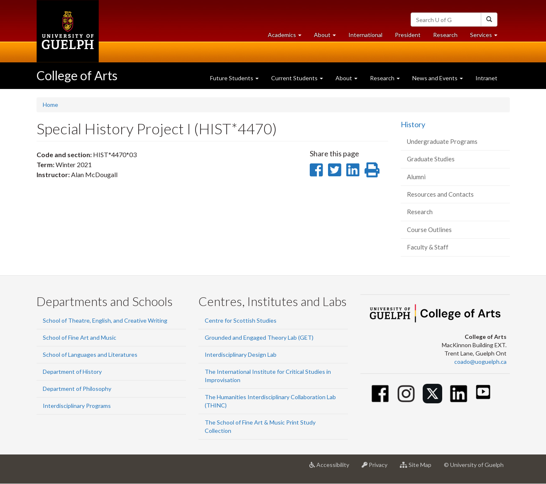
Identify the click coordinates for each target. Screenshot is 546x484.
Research (448, 36)
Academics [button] (288, 36)
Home (50, 104)
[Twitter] (432, 393)
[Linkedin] (458, 393)
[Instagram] (406, 393)
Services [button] (487, 36)
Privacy (378, 467)
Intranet (486, 77)
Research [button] (385, 77)
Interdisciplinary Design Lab (241, 354)
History (413, 124)
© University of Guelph (474, 464)
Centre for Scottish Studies (241, 320)
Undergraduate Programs (442, 141)
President (408, 34)
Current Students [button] (297, 77)
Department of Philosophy (77, 388)
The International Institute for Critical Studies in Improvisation (268, 375)
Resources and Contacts (440, 194)
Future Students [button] (234, 77)
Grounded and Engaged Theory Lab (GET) (259, 337)
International (365, 34)
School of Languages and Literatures (90, 354)
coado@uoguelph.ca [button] (480, 361)
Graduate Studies (431, 159)
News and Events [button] (437, 77)
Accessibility (332, 467)
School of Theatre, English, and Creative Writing (105, 320)
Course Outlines (429, 229)
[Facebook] (380, 393)
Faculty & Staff (427, 247)
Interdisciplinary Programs (77, 405)
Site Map (419, 467)
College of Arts (77, 75)
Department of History (72, 371)
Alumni (416, 176)
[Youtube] (483, 392)
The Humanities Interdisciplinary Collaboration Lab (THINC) (270, 401)
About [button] (328, 36)
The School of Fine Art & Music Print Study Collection (260, 426)
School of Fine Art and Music (79, 337)
